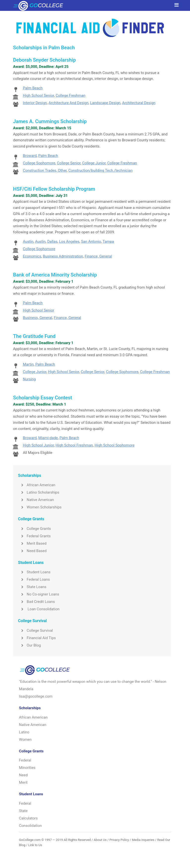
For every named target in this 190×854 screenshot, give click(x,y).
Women (25, 739)
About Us (100, 840)
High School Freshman (74, 445)
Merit (23, 782)
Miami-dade (48, 438)
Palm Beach (33, 88)
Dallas (52, 241)
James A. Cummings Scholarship (50, 121)
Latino (24, 732)
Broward (30, 155)
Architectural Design (139, 103)
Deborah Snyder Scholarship (44, 60)
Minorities (27, 767)
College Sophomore (39, 163)
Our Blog (29, 645)
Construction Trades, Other (45, 170)
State (23, 811)
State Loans (32, 587)
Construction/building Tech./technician (100, 170)
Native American (36, 500)
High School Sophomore (115, 445)
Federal (25, 760)
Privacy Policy (119, 840)
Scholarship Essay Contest (42, 398)
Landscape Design (105, 103)
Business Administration (63, 256)
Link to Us (35, 845)
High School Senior (38, 95)
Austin (28, 241)
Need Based (32, 551)
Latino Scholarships (38, 492)
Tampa (108, 241)
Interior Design (35, 103)
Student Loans (34, 572)
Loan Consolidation (39, 609)
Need (23, 775)
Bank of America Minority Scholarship (55, 275)
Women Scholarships (40, 507)
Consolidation (30, 825)
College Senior (68, 163)
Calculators (28, 818)
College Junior (94, 163)
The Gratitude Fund (34, 336)
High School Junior (38, 445)
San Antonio (91, 241)
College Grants (34, 528)
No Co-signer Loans (38, 594)
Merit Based (32, 543)
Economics (32, 256)
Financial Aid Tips (37, 638)
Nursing (29, 379)
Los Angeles (69, 241)
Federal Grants (34, 536)
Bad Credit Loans (36, 601)
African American (36, 485)
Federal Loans (34, 579)
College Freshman (70, 95)
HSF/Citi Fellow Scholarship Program (54, 189)
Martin (28, 364)
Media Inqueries (143, 840)
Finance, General (98, 256)
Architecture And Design (68, 103)
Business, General (37, 318)
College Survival (35, 630)
